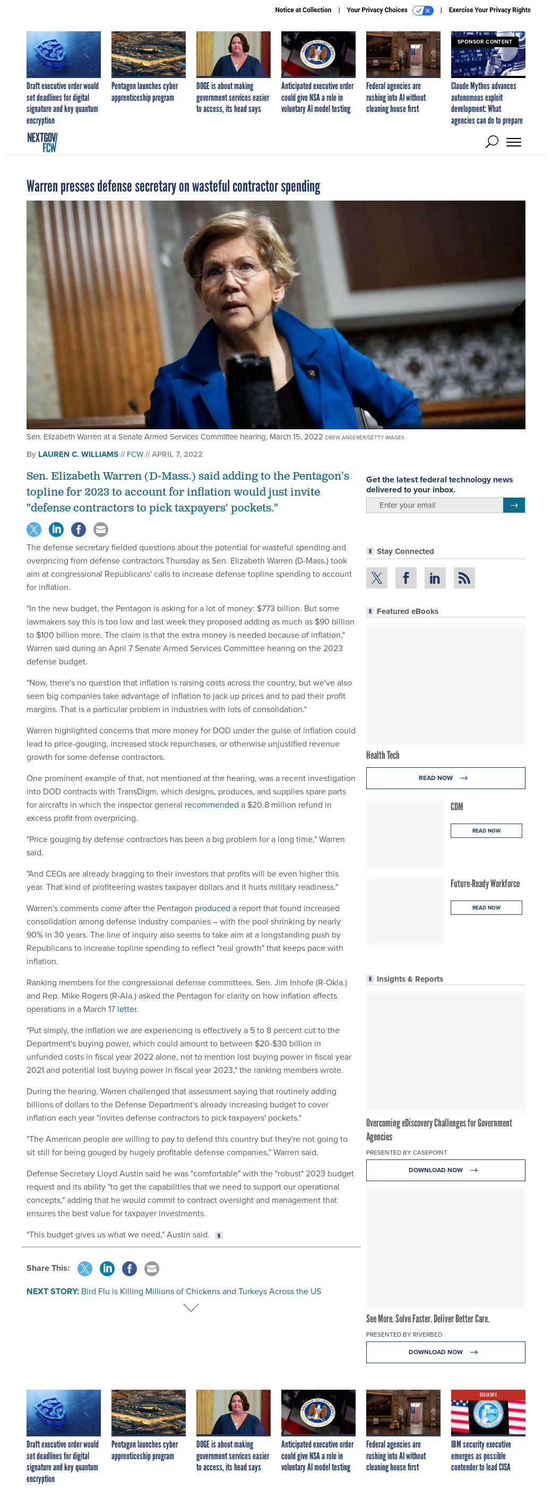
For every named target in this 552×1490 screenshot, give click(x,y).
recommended (212, 805)
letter (126, 1009)
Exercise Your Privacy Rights (490, 10)
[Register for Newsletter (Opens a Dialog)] (514, 505)
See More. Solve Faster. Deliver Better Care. (427, 1318)
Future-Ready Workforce (485, 883)
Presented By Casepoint (406, 1152)
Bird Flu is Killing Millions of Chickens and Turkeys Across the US (201, 1291)
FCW (135, 454)
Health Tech (383, 755)
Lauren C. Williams (78, 454)
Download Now (446, 1170)
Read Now (446, 778)
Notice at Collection (303, 10)
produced (212, 908)
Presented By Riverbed (404, 1334)
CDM (457, 806)
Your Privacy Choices (390, 10)
